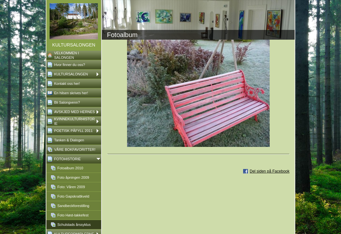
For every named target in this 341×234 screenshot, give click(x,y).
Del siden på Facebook (269, 171)
